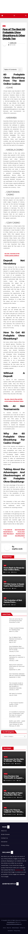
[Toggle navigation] (14, 15)
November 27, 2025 (10, 780)
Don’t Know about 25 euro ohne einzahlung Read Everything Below (20, 533)
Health (5, 773)
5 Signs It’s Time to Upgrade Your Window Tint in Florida (14, 812)
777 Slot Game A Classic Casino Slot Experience (14, 585)
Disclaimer (4, 841)
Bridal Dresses (5, 834)
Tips (5, 790)
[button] (25, 15)
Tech (5, 807)
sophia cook (13, 43)
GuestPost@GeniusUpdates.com (14, 924)
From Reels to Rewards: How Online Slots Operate (14, 570)
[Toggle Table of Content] (19, 69)
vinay (14, 588)
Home (4, 927)
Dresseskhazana (10, 922)
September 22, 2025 (10, 797)
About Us (4, 830)
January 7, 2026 (9, 763)
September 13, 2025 (10, 814)
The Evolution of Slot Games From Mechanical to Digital (13, 602)
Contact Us (4, 838)
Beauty (5, 756)
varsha (14, 572)
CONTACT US (19, 870)
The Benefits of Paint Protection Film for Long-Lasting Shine (13, 795)
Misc (5, 565)
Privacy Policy (5, 845)
